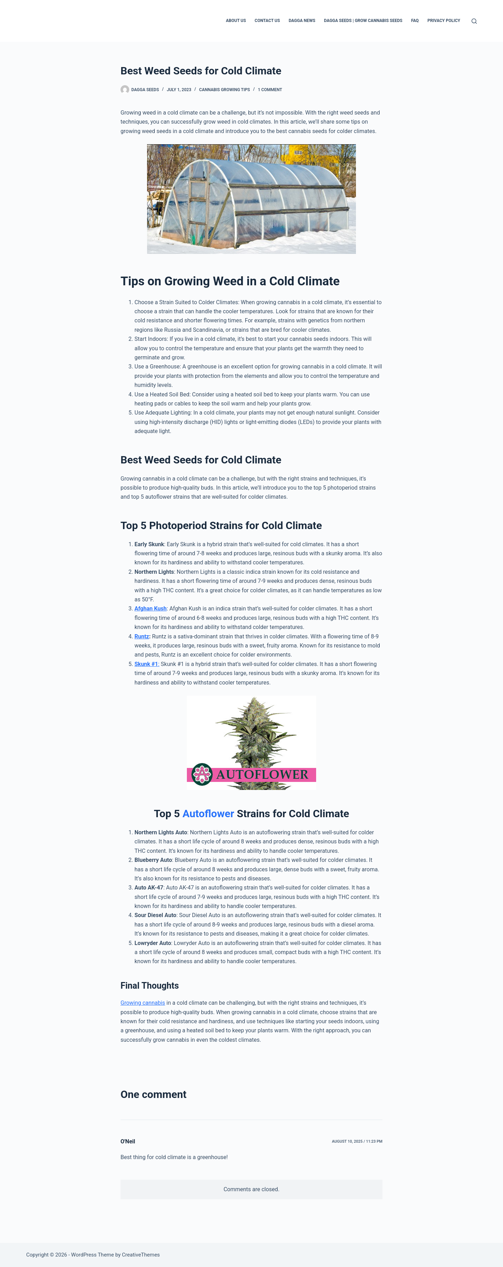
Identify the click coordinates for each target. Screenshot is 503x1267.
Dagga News (302, 20)
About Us (236, 20)
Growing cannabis (143, 1002)
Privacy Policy (444, 20)
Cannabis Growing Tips (224, 89)
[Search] (474, 21)
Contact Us (267, 20)
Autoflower (208, 813)
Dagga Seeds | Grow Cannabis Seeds (363, 20)
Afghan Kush (150, 608)
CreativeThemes (141, 1255)
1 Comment (270, 89)
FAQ (415, 20)
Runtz (141, 636)
